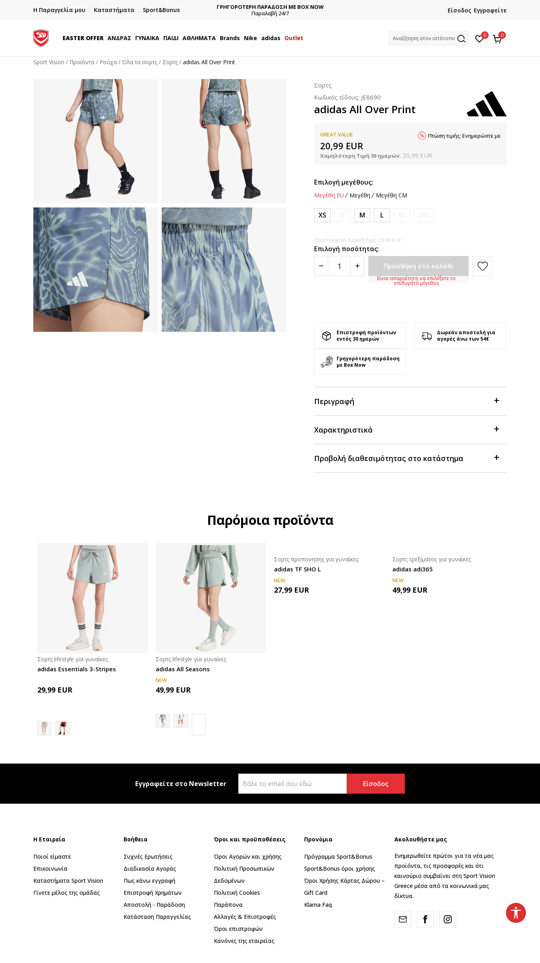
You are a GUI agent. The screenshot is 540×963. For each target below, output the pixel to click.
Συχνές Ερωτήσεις (148, 856)
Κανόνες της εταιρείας (244, 941)
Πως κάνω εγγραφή (149, 880)
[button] (428, 38)
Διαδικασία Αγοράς (150, 868)
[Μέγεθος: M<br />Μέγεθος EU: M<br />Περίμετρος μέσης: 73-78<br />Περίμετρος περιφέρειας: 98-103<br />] (362, 215)
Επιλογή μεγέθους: (343, 182)
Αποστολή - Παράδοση (154, 904)
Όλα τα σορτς (139, 62)
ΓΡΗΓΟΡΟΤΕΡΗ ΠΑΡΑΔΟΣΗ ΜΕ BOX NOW (304, 7)
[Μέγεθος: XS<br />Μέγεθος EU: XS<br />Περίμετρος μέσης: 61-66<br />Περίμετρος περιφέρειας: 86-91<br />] (322, 215)
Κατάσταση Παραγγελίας (157, 916)
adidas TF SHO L (297, 569)
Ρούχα (108, 62)
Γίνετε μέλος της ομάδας (66, 892)
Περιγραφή (406, 400)
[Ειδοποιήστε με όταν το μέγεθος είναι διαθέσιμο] (342, 215)
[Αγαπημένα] (480, 38)
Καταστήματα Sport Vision (68, 880)
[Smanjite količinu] (321, 266)
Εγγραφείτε (490, 10)
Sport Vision (48, 62)
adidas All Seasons (183, 669)
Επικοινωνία (50, 868)
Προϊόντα (81, 62)
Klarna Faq (318, 904)
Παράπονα (228, 904)
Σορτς (170, 62)
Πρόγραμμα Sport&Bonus (338, 856)
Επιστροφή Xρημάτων (153, 892)
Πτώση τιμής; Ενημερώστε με (464, 135)
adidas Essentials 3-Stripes (76, 669)
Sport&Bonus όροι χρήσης (339, 868)
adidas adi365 (412, 569)
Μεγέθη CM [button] (391, 195)
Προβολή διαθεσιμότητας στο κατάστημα (406, 457)
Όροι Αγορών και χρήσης (248, 856)
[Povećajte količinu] (357, 266)
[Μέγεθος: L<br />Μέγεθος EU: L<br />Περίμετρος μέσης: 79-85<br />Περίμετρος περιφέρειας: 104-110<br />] (382, 215)
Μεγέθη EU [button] (329, 195)
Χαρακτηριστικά (406, 429)
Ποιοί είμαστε (52, 856)
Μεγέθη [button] (359, 195)
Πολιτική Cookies (237, 892)
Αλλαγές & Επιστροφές (245, 916)
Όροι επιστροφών (238, 929)
